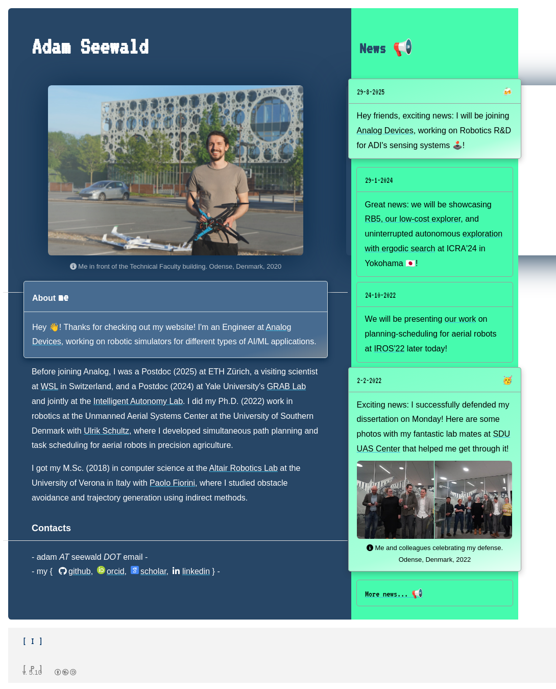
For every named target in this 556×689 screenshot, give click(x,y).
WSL (49, 386)
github (75, 571)
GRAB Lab (286, 386)
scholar (148, 571)
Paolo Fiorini (172, 483)
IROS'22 (389, 348)
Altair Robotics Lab (243, 468)
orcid (111, 571)
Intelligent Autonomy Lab (138, 401)
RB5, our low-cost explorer (413, 219)
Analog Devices (385, 130)
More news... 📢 (394, 594)
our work (460, 319)
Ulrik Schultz (106, 430)
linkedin (191, 571)
